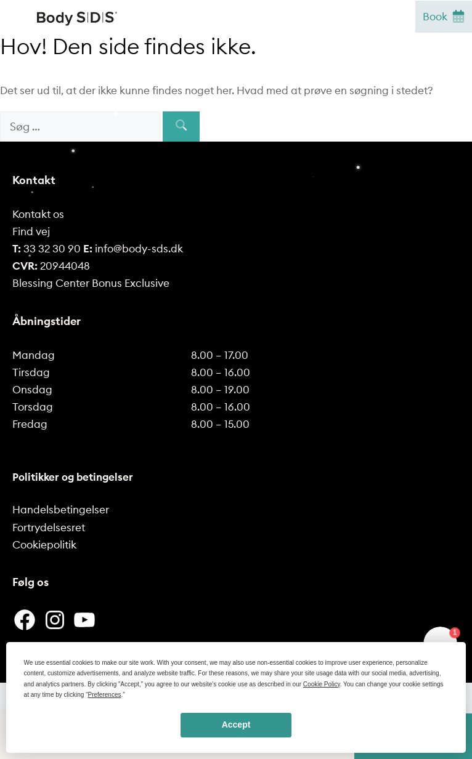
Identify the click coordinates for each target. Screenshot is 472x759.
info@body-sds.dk (133, 248)
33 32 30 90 (46, 248)
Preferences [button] (104, 694)
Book (444, 16)
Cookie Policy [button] (321, 684)
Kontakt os (38, 214)
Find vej (31, 231)
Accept (236, 724)
